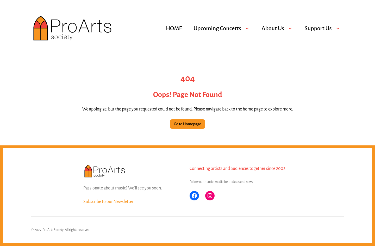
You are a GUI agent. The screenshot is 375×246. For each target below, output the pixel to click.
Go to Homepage (187, 124)
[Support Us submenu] (338, 28)
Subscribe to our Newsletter (108, 201)
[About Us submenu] (290, 28)
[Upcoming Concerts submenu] (247, 28)
